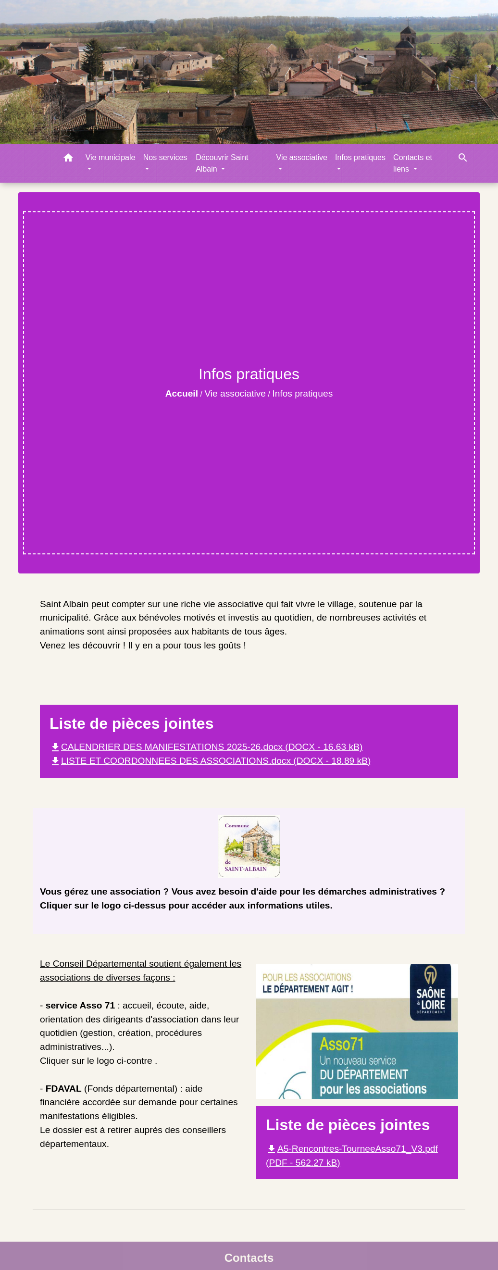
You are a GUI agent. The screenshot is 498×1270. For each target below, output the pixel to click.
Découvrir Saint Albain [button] (222, 163)
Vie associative (235, 393)
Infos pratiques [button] (360, 157)
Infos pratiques (302, 393)
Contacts (249, 1257)
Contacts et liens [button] (412, 163)
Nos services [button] (165, 157)
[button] (68, 159)
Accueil (181, 393)
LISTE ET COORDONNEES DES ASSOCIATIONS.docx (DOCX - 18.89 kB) (210, 761)
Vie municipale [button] (111, 157)
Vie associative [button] (301, 157)
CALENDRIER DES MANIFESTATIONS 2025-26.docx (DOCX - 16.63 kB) (206, 747)
